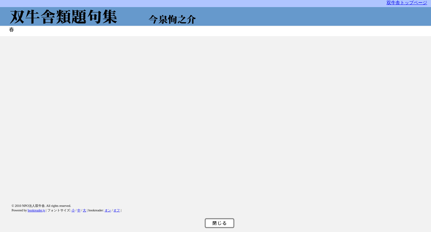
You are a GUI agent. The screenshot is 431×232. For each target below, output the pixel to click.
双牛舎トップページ (407, 2)
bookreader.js (36, 210)
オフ (116, 210)
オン (108, 210)
